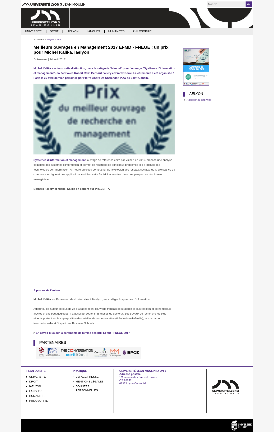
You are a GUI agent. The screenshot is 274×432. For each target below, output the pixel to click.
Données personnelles (87, 388)
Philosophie (38, 400)
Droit (33, 381)
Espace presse (87, 376)
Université (37, 376)
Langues (35, 391)
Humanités (37, 396)
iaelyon (35, 386)
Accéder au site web (199, 99)
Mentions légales (90, 381)
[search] (226, 4)
